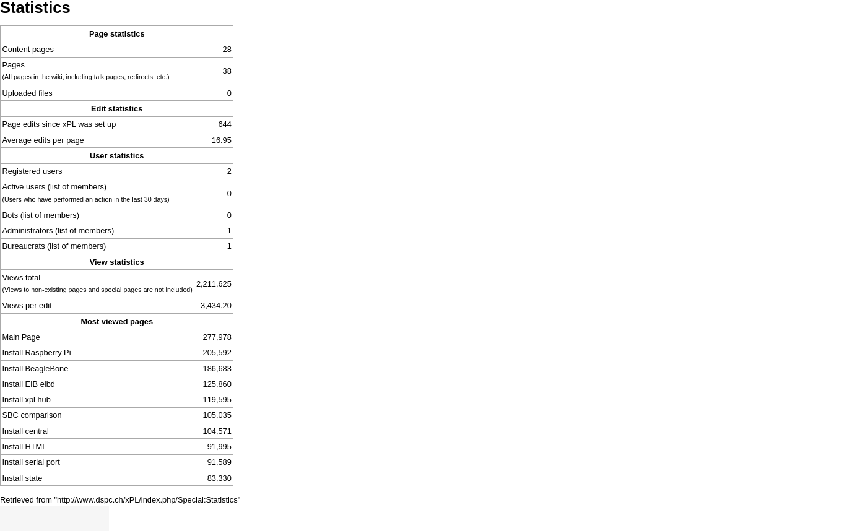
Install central (25, 431)
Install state (22, 478)
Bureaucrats (23, 246)
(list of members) (77, 186)
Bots (10, 215)
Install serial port (31, 462)
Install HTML (24, 446)
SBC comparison (32, 415)
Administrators (27, 230)
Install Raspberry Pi (36, 352)
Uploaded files (27, 93)
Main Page (21, 337)
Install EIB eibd (28, 384)
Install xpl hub (26, 399)
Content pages (28, 49)
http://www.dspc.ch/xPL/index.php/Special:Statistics (147, 499)
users (52, 171)
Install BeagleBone (35, 368)
